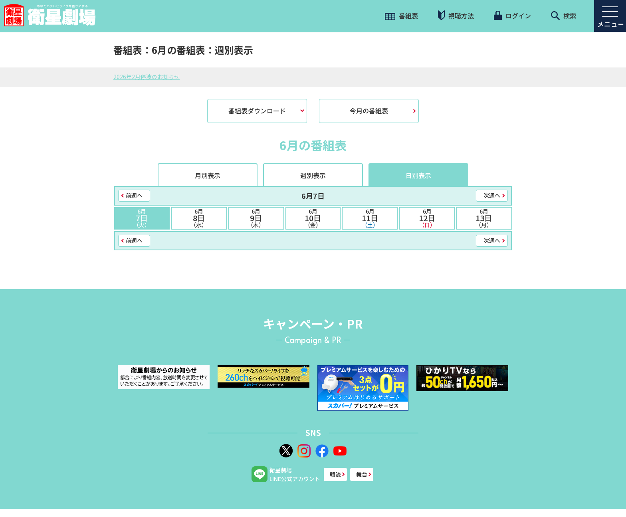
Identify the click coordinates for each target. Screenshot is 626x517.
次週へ (491, 195)
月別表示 (207, 175)
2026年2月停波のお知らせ (146, 77)
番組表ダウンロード (257, 110)
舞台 (361, 474)
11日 (370, 218)
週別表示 (313, 175)
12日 (427, 218)
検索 (563, 15)
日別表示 (418, 175)
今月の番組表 (369, 110)
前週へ (134, 195)
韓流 (335, 474)
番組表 (401, 15)
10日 (313, 218)
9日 (256, 218)
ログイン (512, 15)
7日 (142, 218)
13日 (484, 218)
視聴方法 (456, 15)
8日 (199, 218)
